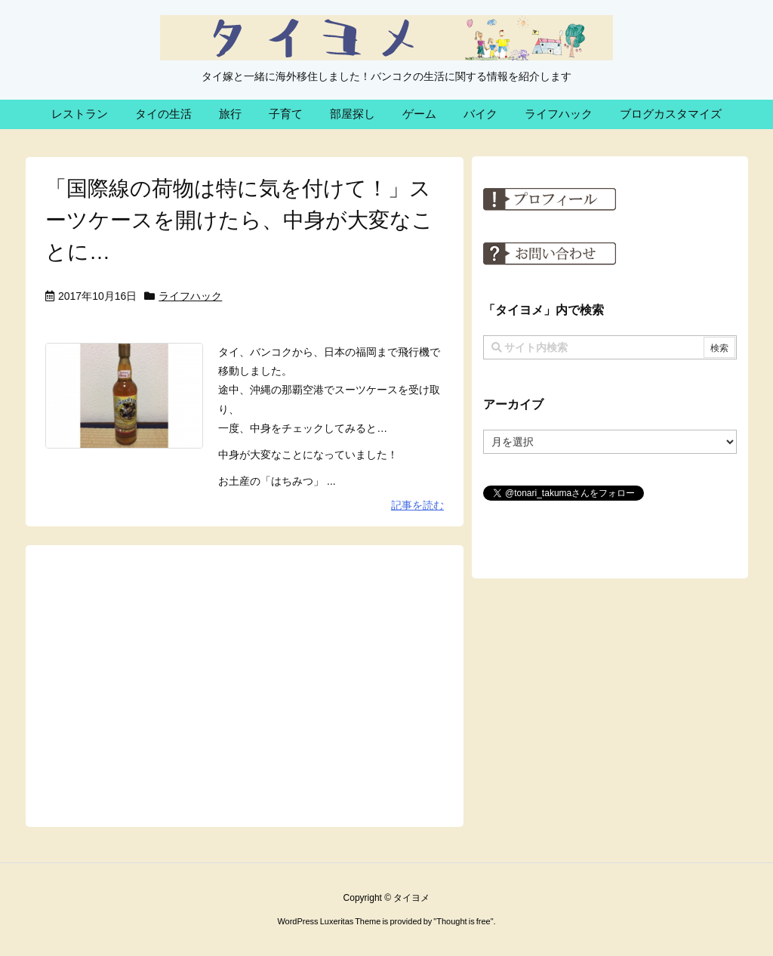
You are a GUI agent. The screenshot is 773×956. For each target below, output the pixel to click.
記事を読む (417, 505)
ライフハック (190, 296)
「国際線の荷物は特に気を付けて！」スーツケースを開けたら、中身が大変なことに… (239, 220)
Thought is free (463, 921)
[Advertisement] (244, 685)
